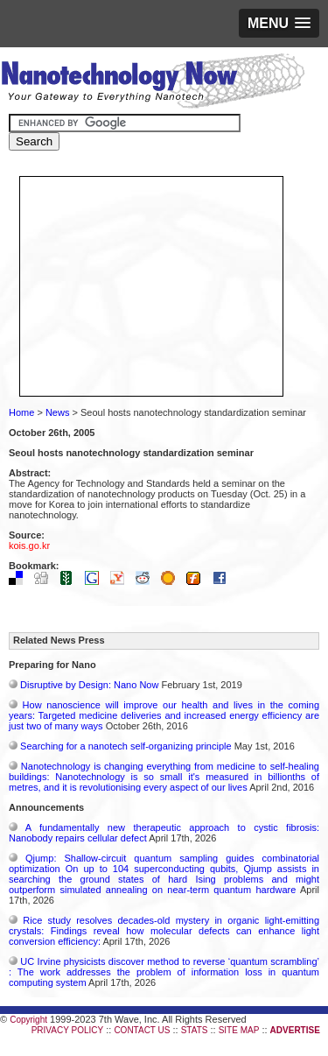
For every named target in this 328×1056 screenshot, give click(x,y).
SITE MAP (239, 1030)
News (57, 412)
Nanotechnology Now (152, 83)
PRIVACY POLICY (67, 1030)
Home (21, 412)
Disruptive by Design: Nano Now (89, 684)
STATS (194, 1030)
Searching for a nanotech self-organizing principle (126, 746)
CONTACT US (142, 1030)
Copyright (28, 1019)
